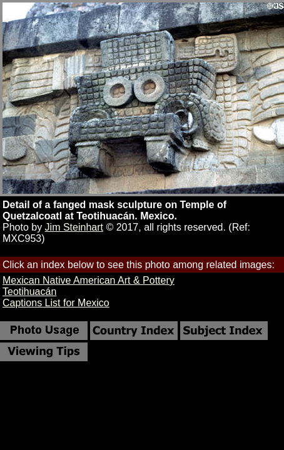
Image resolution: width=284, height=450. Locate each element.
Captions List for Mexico (56, 303)
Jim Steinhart (74, 227)
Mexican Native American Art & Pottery (89, 280)
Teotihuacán (29, 291)
